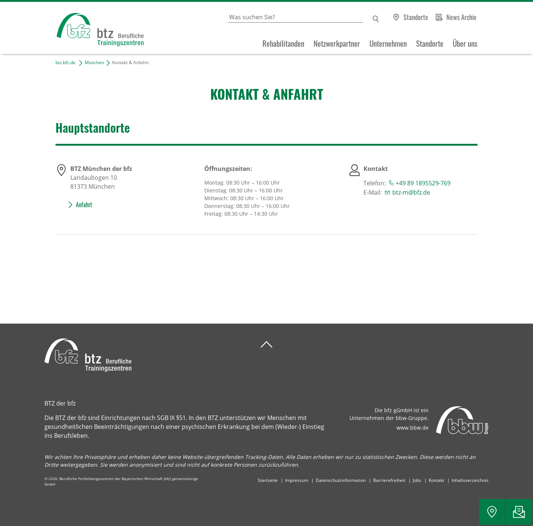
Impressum (296, 480)
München (94, 62)
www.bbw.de (412, 427)
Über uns (465, 43)
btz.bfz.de (66, 62)
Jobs (417, 480)
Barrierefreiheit (389, 480)
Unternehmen (388, 43)
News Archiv (461, 17)
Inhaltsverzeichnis (470, 480)
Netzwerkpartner (337, 43)
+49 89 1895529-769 (423, 183)
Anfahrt (84, 204)
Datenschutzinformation (341, 480)
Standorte (415, 17)
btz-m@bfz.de (411, 192)
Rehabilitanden (283, 43)
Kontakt (436, 480)
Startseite (268, 480)
